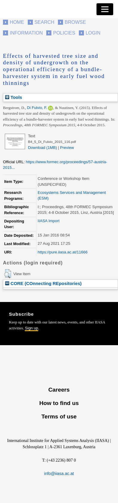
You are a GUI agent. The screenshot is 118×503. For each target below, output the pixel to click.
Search (44, 22)
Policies (64, 32)
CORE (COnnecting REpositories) (43, 283)
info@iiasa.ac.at (59, 473)
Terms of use (58, 416)
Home (17, 22)
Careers (59, 390)
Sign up (31, 328)
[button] (7, 273)
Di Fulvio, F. (37, 107)
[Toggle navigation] (104, 9)
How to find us (59, 403)
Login (92, 32)
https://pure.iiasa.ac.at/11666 (63, 252)
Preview (67, 147)
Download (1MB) (42, 147)
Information (26, 32)
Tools (13, 97)
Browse (75, 22)
